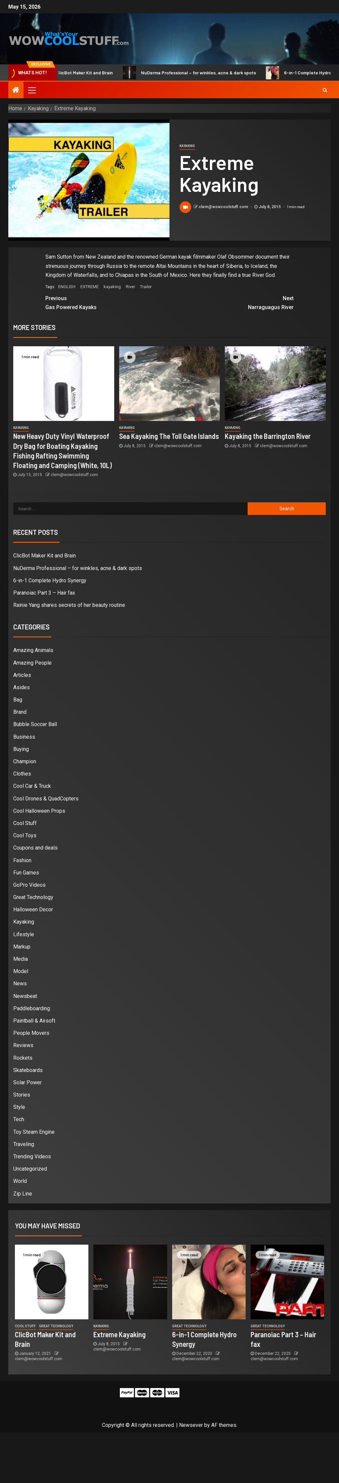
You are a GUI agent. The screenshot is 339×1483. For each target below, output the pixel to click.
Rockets (22, 1058)
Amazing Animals (33, 650)
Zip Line (22, 1194)
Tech (18, 1119)
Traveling (23, 1144)
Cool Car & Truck (32, 786)
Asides (21, 687)
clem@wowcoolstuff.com (224, 207)
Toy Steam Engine (34, 1132)
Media (20, 959)
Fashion (22, 860)
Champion (24, 761)
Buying (21, 749)
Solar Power (27, 1082)
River (130, 286)
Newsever (191, 1425)
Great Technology (33, 897)
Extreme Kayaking (119, 1334)
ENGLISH (66, 286)
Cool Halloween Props (39, 811)
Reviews (23, 1045)
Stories (21, 1095)
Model (20, 971)
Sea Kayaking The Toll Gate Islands (169, 436)
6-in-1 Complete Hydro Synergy (49, 580)
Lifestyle (23, 934)
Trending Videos (32, 1156)
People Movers (31, 1033)
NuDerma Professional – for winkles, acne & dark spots (197, 72)
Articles (22, 675)
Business (24, 737)
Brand (19, 712)
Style (19, 1107)
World (20, 1181)
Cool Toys (24, 835)
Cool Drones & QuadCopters (45, 798)
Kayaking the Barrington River (268, 436)
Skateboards (28, 1070)
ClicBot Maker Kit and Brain (83, 72)
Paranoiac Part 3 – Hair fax (44, 593)
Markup (21, 947)
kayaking (112, 286)
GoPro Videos (29, 885)
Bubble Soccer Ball (35, 724)
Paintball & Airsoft (34, 1021)
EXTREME (89, 286)
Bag (17, 700)
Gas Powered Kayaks (107, 302)
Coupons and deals (35, 848)
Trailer (146, 286)
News (20, 983)
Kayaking (187, 146)
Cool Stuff (25, 823)
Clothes (22, 774)
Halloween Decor (33, 909)
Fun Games (26, 872)
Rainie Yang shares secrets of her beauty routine (69, 605)
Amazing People (32, 663)
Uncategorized (30, 1169)
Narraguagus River (232, 302)
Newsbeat (25, 996)
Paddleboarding (31, 1008)
